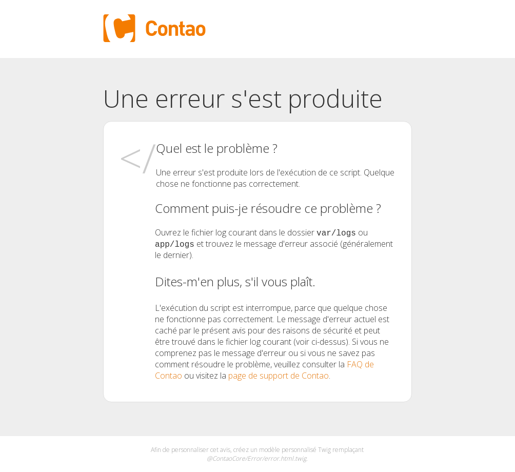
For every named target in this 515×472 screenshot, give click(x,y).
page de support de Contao (278, 375)
